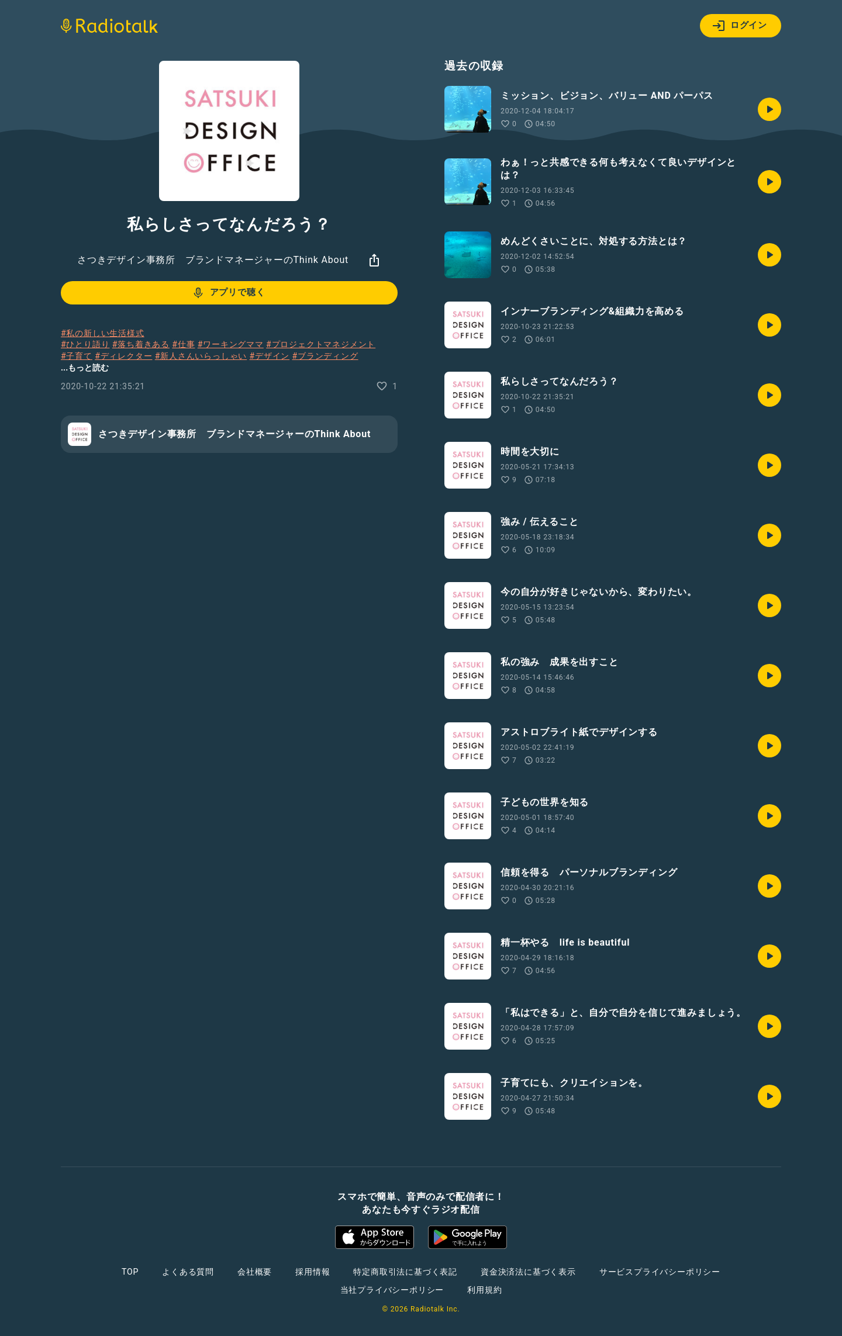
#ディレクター (123, 356)
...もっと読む (85, 367)
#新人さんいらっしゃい (201, 356)
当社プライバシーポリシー (392, 1290)
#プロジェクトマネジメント (320, 344)
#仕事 (183, 344)
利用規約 (484, 1290)
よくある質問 (188, 1271)
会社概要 (254, 1271)
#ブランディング (325, 356)
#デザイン (270, 356)
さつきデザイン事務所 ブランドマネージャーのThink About (212, 259)
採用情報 (312, 1271)
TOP (130, 1271)
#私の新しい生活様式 (102, 333)
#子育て (76, 356)
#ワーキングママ (231, 344)
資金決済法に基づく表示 (528, 1271)
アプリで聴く (228, 293)
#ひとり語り (85, 344)
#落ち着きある (141, 344)
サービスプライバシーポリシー (659, 1271)
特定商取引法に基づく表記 (405, 1271)
